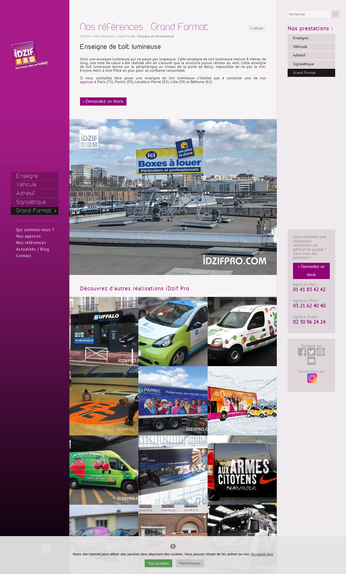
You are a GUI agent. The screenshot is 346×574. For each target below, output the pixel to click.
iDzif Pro (85, 36)
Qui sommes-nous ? (35, 229)
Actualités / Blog (32, 249)
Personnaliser (190, 563)
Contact (23, 255)
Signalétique (31, 202)
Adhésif (26, 193)
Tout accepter (158, 563)
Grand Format (34, 210)
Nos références (31, 242)
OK (335, 14)
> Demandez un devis (103, 101)
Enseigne (27, 176)
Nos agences (28, 236)
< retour (256, 28)
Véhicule (26, 184)
